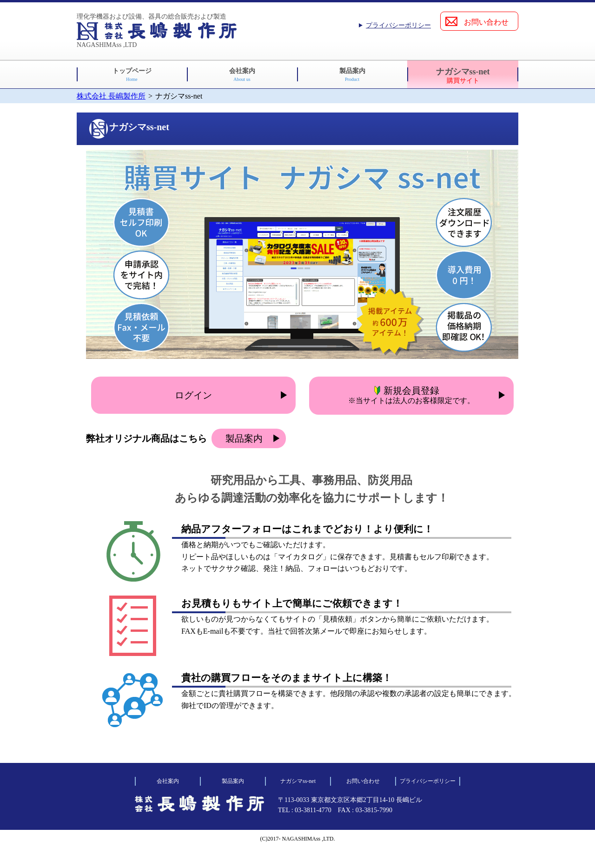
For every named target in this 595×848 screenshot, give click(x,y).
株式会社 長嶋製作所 (111, 96)
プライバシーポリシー (398, 25)
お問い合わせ (486, 22)
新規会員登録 (411, 394)
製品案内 (352, 74)
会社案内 (242, 74)
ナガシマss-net (463, 75)
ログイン (193, 395)
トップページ (132, 74)
